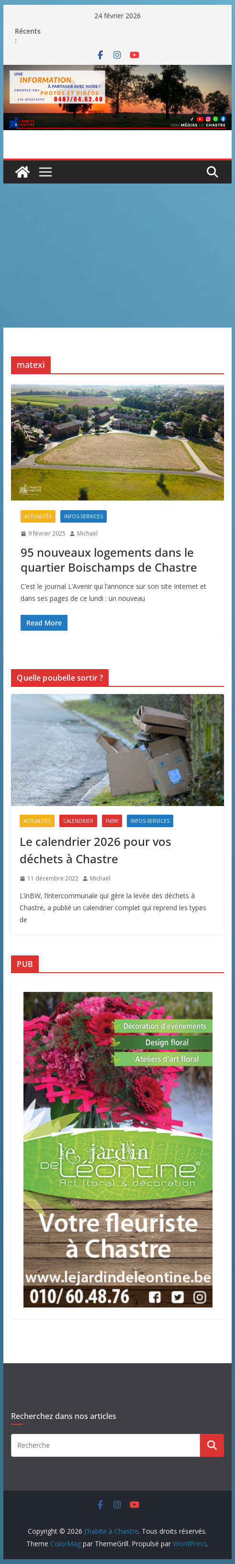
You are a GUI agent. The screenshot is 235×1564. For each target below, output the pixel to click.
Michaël (87, 533)
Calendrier (78, 821)
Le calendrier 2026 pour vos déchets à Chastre (95, 850)
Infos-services (83, 516)
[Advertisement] (117, 255)
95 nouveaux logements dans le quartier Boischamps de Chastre (109, 559)
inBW (112, 821)
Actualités (38, 516)
